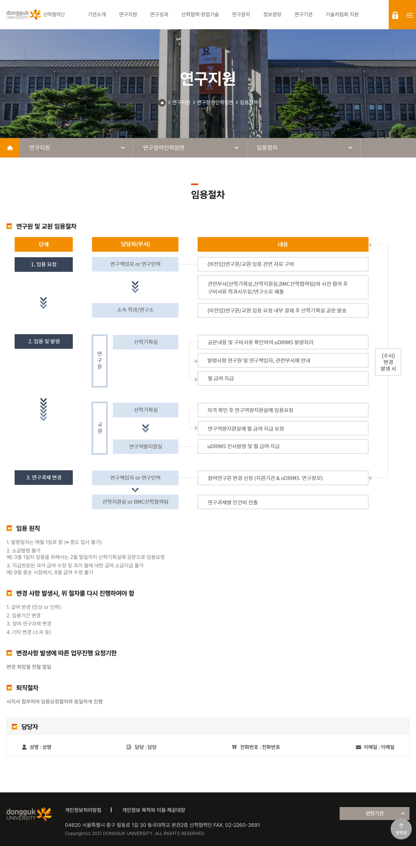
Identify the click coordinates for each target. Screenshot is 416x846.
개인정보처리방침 (83, 810)
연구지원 (181, 102)
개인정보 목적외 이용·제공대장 (153, 810)
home (10, 148)
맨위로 (401, 832)
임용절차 (249, 102)
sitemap (409, 15)
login (395, 15)
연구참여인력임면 (215, 102)
